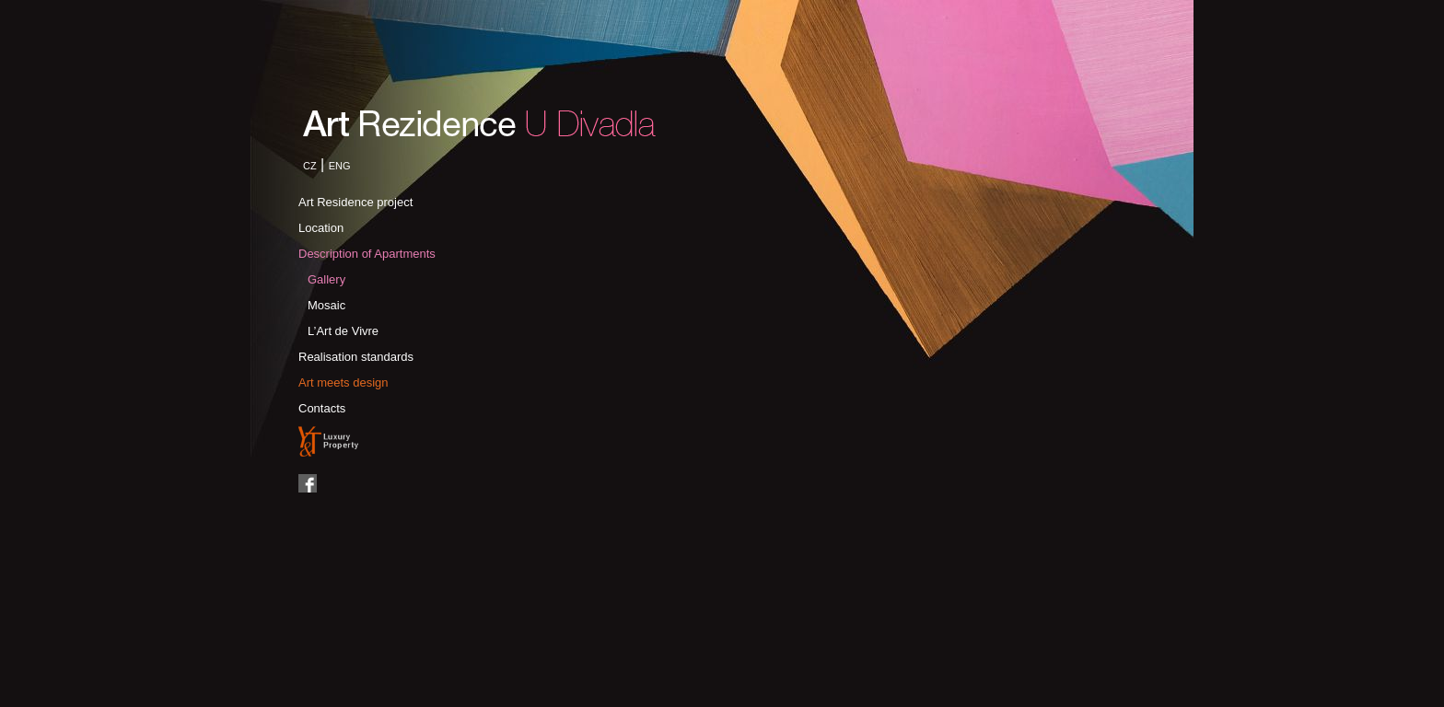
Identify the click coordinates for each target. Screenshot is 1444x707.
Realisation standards (355, 357)
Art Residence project (355, 202)
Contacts (321, 408)
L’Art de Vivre (343, 331)
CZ (310, 165)
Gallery (326, 279)
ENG (340, 165)
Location (321, 228)
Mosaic (326, 305)
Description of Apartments (367, 254)
